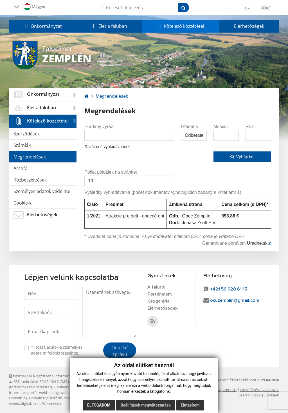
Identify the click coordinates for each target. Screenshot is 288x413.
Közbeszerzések (30, 180)
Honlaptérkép (65, 386)
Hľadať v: (190, 126)
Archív (20, 168)
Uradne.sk (257, 243)
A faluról (156, 287)
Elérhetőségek (249, 26)
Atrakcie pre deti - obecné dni (134, 216)
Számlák (22, 145)
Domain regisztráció (45, 397)
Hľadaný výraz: (99, 126)
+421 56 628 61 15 (228, 289)
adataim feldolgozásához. (55, 353)
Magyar (35, 6)
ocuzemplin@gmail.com (234, 300)
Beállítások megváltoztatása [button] (146, 405)
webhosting (49, 392)
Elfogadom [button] (99, 405)
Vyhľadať (242, 156)
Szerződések (27, 134)
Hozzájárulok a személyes (56, 350)
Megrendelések (30, 157)
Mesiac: (221, 126)
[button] (43, 26)
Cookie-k (23, 203)
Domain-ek (18, 397)
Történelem (159, 294)
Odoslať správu (119, 350)
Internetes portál (23, 392)
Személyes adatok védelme (42, 191)
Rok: (250, 126)
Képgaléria (158, 301)
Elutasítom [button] (190, 405)
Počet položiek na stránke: (110, 172)
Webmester (52, 403)
